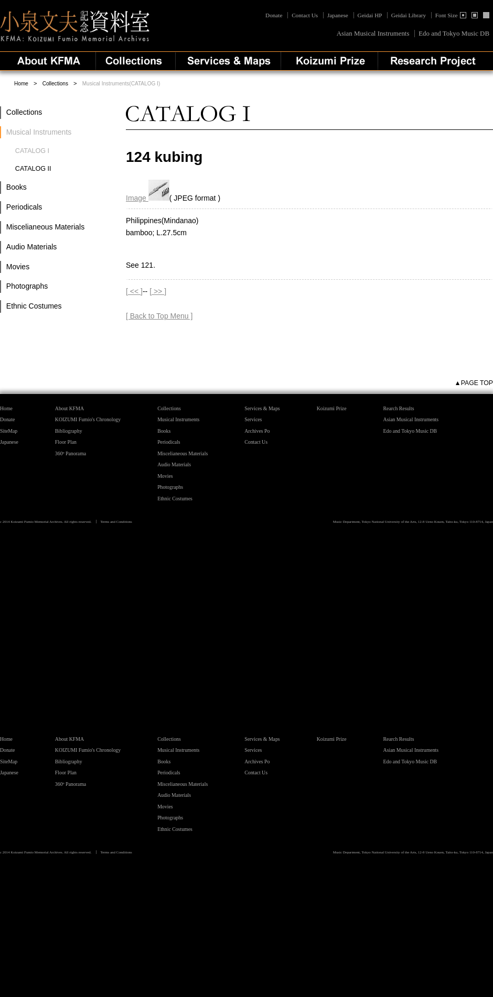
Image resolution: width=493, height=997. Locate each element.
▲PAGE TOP (474, 383)
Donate (274, 15)
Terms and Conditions (116, 521)
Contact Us (305, 15)
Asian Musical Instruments (373, 33)
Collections (55, 83)
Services (253, 419)
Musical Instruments (178, 419)
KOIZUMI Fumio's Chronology (88, 419)
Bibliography (68, 431)
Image (147, 198)
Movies (17, 266)
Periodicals (24, 207)
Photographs (27, 286)
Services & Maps (262, 408)
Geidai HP (370, 15)
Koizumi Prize (332, 408)
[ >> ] (157, 291)
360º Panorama (70, 453)
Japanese (337, 15)
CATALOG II (33, 168)
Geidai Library (408, 15)
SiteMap (8, 431)
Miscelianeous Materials (45, 227)
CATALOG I (32, 151)
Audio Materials (31, 247)
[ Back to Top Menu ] (159, 316)
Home (21, 83)
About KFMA (69, 408)
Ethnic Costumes (34, 306)
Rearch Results (398, 408)
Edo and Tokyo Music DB (454, 33)
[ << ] (134, 291)
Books (16, 187)
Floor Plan (66, 442)
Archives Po (257, 431)
